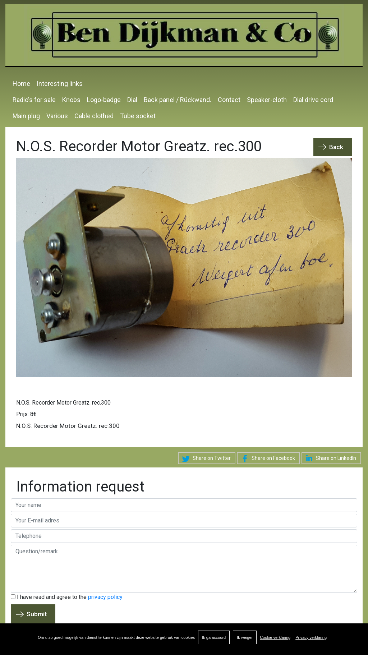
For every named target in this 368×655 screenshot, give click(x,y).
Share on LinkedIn (329, 458)
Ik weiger (245, 637)
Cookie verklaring (275, 637)
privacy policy (105, 597)
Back (336, 147)
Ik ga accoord (214, 637)
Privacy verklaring (311, 637)
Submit (37, 614)
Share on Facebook (267, 458)
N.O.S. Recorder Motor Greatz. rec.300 (63, 402)
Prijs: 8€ (26, 414)
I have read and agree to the (67, 597)
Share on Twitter (205, 458)
